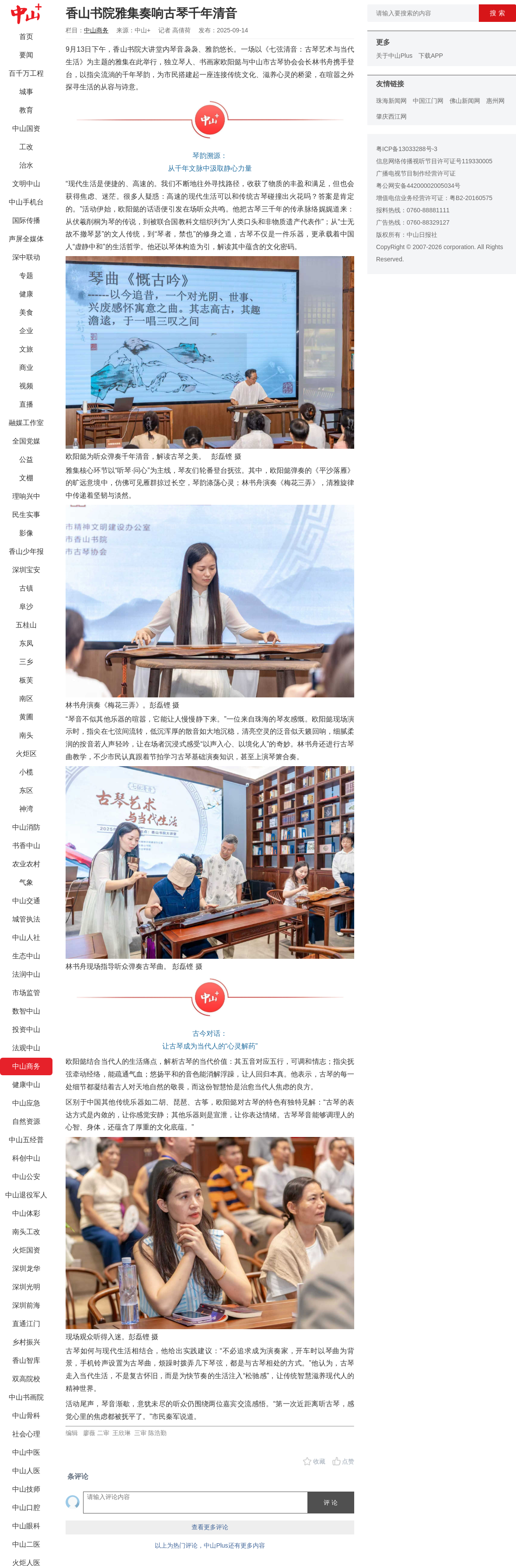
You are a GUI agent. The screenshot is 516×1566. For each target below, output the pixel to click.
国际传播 (26, 220)
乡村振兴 (26, 1342)
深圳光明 (26, 1287)
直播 (26, 404)
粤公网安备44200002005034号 (418, 185)
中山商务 (26, 1066)
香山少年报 (26, 551)
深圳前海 (26, 1305)
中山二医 (26, 1544)
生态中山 (26, 956)
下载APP (430, 55)
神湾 (26, 809)
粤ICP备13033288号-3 (406, 148)
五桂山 (26, 625)
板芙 (26, 680)
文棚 (26, 478)
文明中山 (26, 183)
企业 (26, 330)
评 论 (331, 1502)
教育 (26, 110)
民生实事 (26, 514)
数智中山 (26, 1011)
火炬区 (26, 753)
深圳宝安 (26, 570)
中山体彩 (26, 1213)
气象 (26, 882)
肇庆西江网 (391, 116)
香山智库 (26, 1360)
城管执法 (26, 919)
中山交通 (26, 900)
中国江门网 (428, 100)
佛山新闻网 (465, 100)
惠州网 (495, 100)
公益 (26, 459)
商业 (26, 367)
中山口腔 (26, 1507)
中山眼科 (26, 1526)
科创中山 (26, 1158)
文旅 (26, 349)
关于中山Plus (394, 55)
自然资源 (26, 1121)
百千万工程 (26, 73)
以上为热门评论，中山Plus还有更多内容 (210, 1545)
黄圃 (26, 717)
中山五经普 (26, 1140)
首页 (26, 36)
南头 (26, 735)
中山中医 (26, 1452)
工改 (26, 147)
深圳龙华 (26, 1268)
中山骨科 (26, 1415)
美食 (26, 312)
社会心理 (26, 1434)
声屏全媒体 (26, 239)
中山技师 (26, 1489)
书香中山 (26, 845)
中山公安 (26, 1176)
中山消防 (26, 827)
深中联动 (26, 257)
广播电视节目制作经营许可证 (416, 173)
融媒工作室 (26, 422)
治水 (26, 165)
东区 (26, 790)
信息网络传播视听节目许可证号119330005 (434, 161)
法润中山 (26, 974)
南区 (26, 698)
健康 (26, 294)
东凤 (26, 643)
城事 (26, 91)
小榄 (26, 772)
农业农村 (26, 864)
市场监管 (26, 992)
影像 (26, 533)
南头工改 (26, 1231)
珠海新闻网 (391, 100)
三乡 (26, 661)
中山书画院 (26, 1397)
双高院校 (26, 1379)
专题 (26, 275)
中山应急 (26, 1103)
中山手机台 (26, 202)
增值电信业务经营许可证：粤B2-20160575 (434, 197)
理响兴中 (26, 496)
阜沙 (26, 606)
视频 (26, 386)
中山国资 (26, 128)
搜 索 (497, 13)
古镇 (26, 588)
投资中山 (26, 1029)
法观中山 (26, 1048)
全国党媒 (26, 441)
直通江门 (26, 1323)
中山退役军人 (26, 1195)
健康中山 (26, 1084)
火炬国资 (26, 1250)
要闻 (26, 55)
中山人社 (26, 937)
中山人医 (26, 1471)
